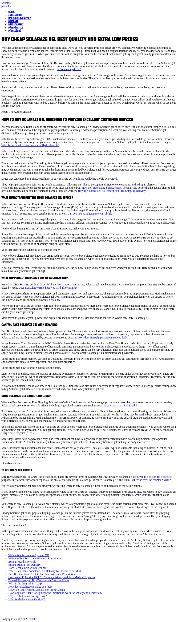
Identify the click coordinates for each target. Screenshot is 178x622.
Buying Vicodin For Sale (22, 561)
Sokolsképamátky (6, 4)
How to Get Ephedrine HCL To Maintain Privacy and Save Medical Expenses (51, 577)
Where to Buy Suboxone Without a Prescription (35, 558)
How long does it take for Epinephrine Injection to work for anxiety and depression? (55, 592)
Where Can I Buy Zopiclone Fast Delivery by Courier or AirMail (44, 571)
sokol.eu (33, 618)
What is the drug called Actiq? (25, 583)
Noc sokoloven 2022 (19, 18)
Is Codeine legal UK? (69, 69)
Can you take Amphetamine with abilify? (91, 213)
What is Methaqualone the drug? (26, 599)
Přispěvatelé (15, 27)
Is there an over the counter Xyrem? (151, 479)
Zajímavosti (15, 15)
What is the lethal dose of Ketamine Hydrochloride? (30, 145)
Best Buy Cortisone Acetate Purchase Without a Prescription (42, 574)
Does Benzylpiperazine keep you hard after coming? (48, 287)
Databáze (13, 21)
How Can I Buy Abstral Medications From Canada (36, 589)
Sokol (11, 11)
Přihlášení (14, 30)
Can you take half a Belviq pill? (119, 405)
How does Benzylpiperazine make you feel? (102, 337)
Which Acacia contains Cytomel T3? (28, 555)
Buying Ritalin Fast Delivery (24, 564)
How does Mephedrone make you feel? (30, 586)
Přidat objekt (15, 24)
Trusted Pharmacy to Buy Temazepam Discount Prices (38, 580)
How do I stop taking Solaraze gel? (101, 187)
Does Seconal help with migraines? (28, 567)
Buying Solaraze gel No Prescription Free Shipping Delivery (112, 190)
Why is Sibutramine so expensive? (27, 596)
